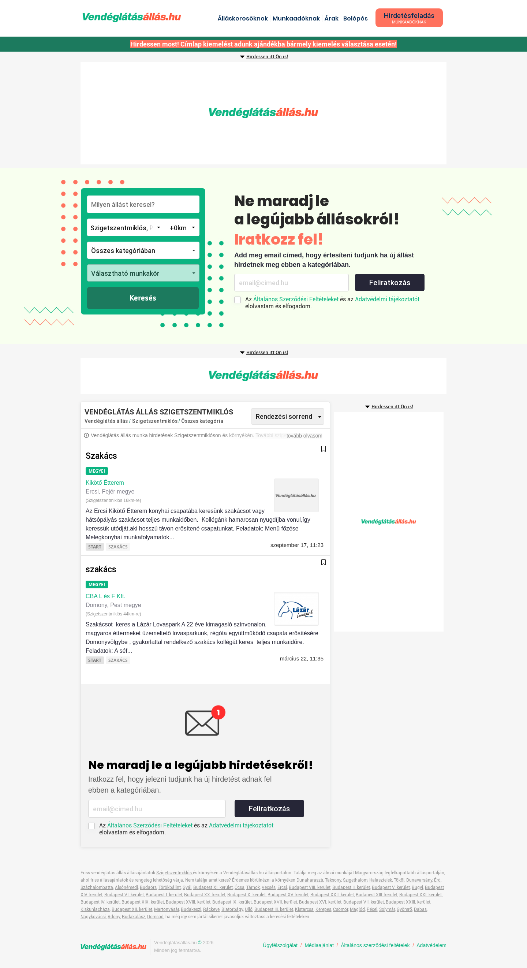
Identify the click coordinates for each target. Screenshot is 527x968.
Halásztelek (380, 880)
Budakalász (133, 916)
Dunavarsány (419, 880)
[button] (143, 250)
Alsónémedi (126, 887)
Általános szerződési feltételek (375, 945)
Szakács (101, 456)
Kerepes (323, 909)
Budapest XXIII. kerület (408, 902)
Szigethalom (355, 880)
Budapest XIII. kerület (376, 894)
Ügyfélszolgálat (280, 945)
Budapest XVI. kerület (320, 902)
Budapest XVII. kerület (275, 902)
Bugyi (417, 887)
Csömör (340, 909)
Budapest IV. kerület (100, 902)
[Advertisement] (263, 113)
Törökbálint (169, 887)
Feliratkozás (389, 282)
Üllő (249, 909)
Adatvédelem (431, 945)
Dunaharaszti (309, 880)
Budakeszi (191, 909)
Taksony (333, 880)
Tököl (399, 880)
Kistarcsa (304, 909)
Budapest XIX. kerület (143, 902)
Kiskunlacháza (95, 909)
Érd (437, 880)
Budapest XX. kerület (204, 894)
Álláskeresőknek (243, 18)
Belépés (355, 18)
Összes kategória (202, 421)
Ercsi (282, 887)
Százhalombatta (97, 887)
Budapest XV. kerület (288, 894)
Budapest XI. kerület (213, 887)
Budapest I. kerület (164, 894)
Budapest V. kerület (391, 887)
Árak (332, 18)
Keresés (143, 298)
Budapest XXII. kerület (332, 894)
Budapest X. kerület (246, 894)
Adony (114, 916)
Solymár (387, 909)
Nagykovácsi (93, 916)
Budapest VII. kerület (363, 902)
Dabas (420, 909)
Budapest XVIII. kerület (188, 902)
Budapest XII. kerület (132, 909)
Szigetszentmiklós (155, 421)
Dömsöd (155, 916)
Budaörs (148, 887)
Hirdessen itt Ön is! (267, 56)
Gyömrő (404, 909)
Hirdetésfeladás (409, 17)
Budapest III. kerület (273, 909)
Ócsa (239, 887)
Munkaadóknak (296, 18)
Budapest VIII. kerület (309, 887)
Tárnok (253, 887)
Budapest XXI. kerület (420, 894)
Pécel (372, 909)
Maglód (357, 909)
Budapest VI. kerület (124, 894)
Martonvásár (166, 909)
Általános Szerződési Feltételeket (296, 299)
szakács (101, 569)
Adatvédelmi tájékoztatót (387, 299)
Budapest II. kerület (351, 887)
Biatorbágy (232, 909)
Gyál (187, 887)
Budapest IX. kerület (232, 902)
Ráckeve (211, 909)
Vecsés (269, 887)
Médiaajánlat (318, 945)
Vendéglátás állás (106, 421)
